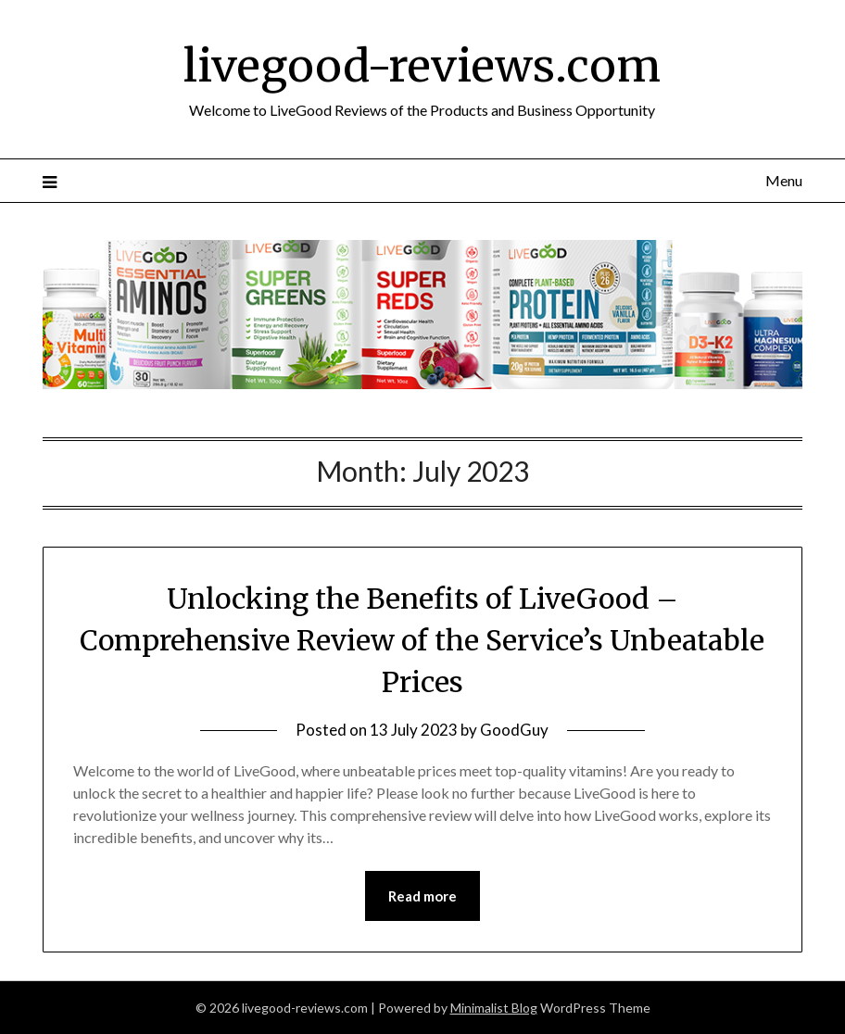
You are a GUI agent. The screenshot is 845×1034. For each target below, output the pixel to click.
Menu (783, 180)
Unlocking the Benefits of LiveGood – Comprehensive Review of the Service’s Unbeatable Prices (422, 640)
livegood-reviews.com (422, 66)
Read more (422, 896)
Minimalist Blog (493, 1007)
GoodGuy (514, 729)
